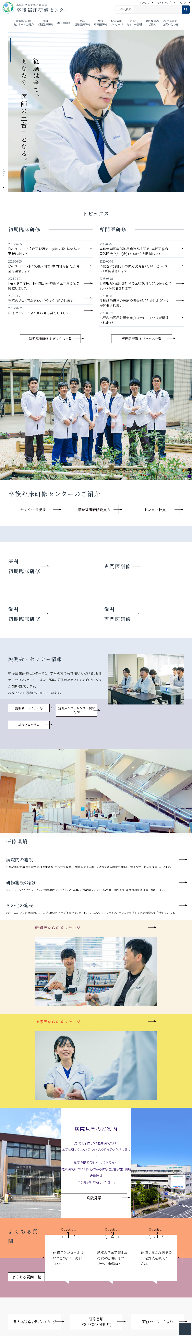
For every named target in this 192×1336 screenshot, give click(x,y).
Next (177, 1258)
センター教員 (155, 509)
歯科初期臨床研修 (82, 22)
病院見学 (94, 1197)
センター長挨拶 (33, 509)
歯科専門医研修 (100, 22)
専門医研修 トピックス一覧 (141, 338)
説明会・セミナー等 (29, 708)
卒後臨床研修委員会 (93, 509)
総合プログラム (29, 725)
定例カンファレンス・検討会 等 (76, 710)
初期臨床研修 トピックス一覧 (50, 338)
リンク (182, 2)
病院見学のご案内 (152, 22)
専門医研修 (63, 23)
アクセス (144, 2)
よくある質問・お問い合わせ (170, 22)
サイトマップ (164, 2)
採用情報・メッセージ (117, 22)
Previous (45, 1258)
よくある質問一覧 (26, 1276)
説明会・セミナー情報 (134, 22)
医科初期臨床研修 (45, 22)
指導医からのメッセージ (58, 1021)
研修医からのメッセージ (58, 927)
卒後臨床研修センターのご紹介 (24, 22)
